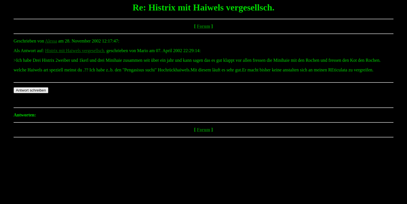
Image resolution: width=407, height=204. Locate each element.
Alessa (51, 41)
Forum (203, 26)
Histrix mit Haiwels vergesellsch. (75, 50)
